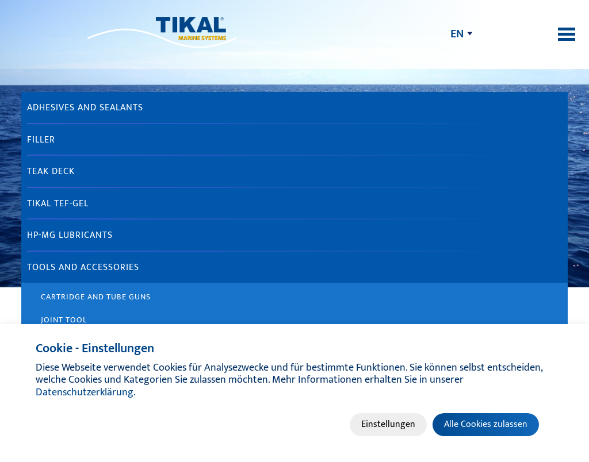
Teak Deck (51, 171)
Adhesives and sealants (85, 108)
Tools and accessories (83, 267)
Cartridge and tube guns (96, 296)
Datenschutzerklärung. (86, 392)
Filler (41, 140)
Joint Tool (64, 319)
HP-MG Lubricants (70, 235)
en (457, 34)
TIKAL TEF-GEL (58, 203)
